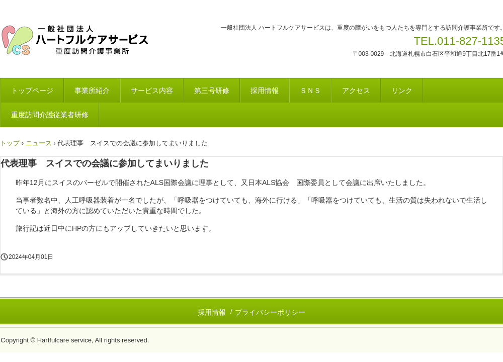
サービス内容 (152, 90)
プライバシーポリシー (270, 312)
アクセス (356, 90)
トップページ (32, 90)
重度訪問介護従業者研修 (50, 115)
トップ (10, 143)
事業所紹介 (92, 90)
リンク (401, 90)
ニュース (39, 143)
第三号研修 (211, 90)
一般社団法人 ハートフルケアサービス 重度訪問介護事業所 (77, 40)
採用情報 (264, 90)
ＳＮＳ (310, 90)
